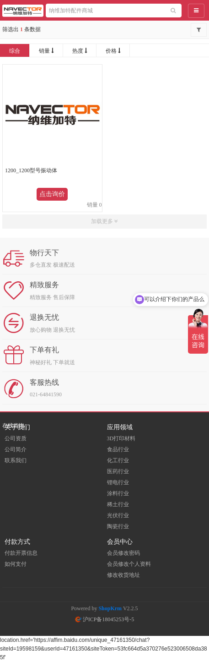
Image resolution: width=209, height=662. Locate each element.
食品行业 (118, 449)
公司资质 (16, 438)
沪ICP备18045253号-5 (104, 619)
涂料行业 (118, 493)
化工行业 (118, 460)
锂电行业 (118, 482)
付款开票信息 (21, 553)
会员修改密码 (123, 553)
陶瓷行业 (118, 526)
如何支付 (16, 564)
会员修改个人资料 (129, 564)
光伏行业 (118, 515)
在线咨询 (13, 425)
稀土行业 (118, 504)
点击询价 (52, 194)
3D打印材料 (121, 438)
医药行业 (118, 471)
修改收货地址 (123, 575)
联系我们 (16, 460)
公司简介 (16, 449)
